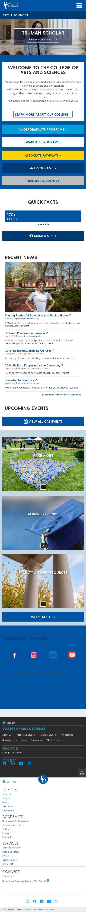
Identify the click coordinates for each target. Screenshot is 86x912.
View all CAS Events (43, 421)
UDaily (5, 802)
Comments (28, 909)
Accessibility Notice (12, 847)
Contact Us (7, 876)
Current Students (49, 734)
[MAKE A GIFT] (43, 464)
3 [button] (43, 224)
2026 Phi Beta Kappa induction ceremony (32, 365)
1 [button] (38, 224)
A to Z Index (8, 863)
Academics (67, 734)
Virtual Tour (7, 806)
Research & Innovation (31, 740)
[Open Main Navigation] (79, 5)
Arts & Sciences (15, 15)
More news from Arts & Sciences (61, 394)
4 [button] (45, 224)
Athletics (6, 798)
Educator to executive (19, 380)
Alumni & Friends (55, 740)
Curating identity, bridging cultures (28, 350)
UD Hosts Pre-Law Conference (25, 333)
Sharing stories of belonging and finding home (36, 315)
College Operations (12, 752)
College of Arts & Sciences (23, 728)
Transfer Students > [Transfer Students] (43, 180)
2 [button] (41, 224)
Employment (8, 810)
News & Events (9, 740)
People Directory (10, 851)
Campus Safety (9, 859)
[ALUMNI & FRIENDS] (43, 523)
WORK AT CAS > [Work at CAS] (43, 617)
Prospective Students (26, 734)
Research (6, 837)
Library (5, 833)
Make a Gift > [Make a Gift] (43, 235)
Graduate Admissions (12, 825)
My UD (5, 855)
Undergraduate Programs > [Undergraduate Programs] (43, 129)
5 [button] (48, 224)
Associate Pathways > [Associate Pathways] (43, 155)
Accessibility (50, 909)
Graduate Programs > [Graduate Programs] (43, 142)
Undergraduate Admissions (15, 821)
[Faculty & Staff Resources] (43, 581)
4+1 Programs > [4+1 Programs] (43, 168)
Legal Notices (39, 909)
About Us (6, 734)
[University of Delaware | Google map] (48, 881)
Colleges (6, 829)
